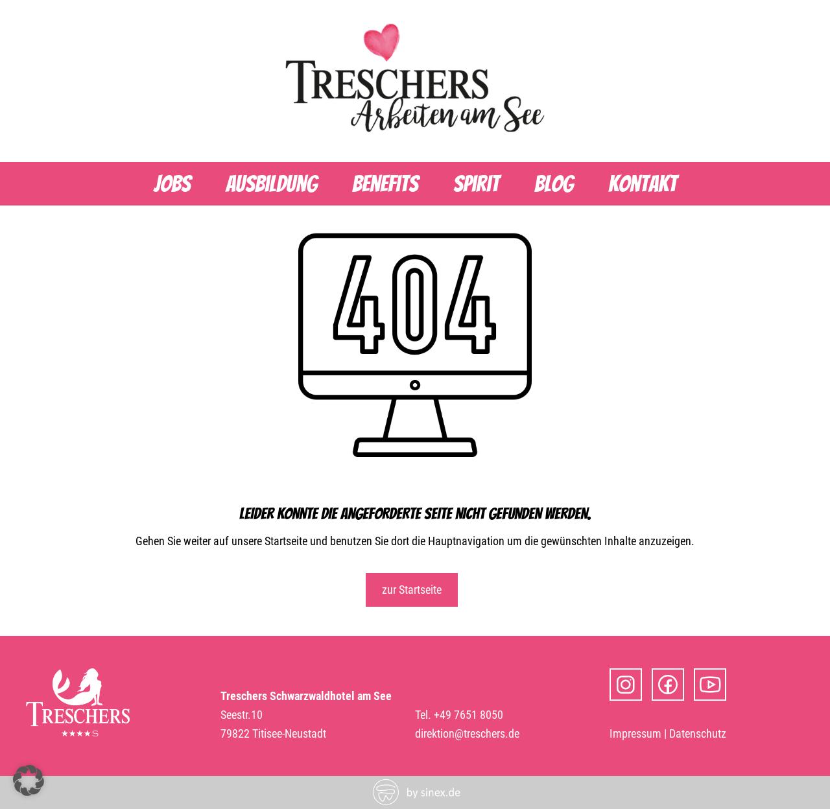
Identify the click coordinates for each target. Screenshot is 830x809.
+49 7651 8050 (468, 714)
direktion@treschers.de (467, 733)
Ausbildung (271, 184)
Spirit (476, 184)
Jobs (172, 184)
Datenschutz (697, 733)
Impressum (635, 733)
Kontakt (642, 184)
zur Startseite (412, 589)
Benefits (385, 184)
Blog (553, 184)
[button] (28, 780)
